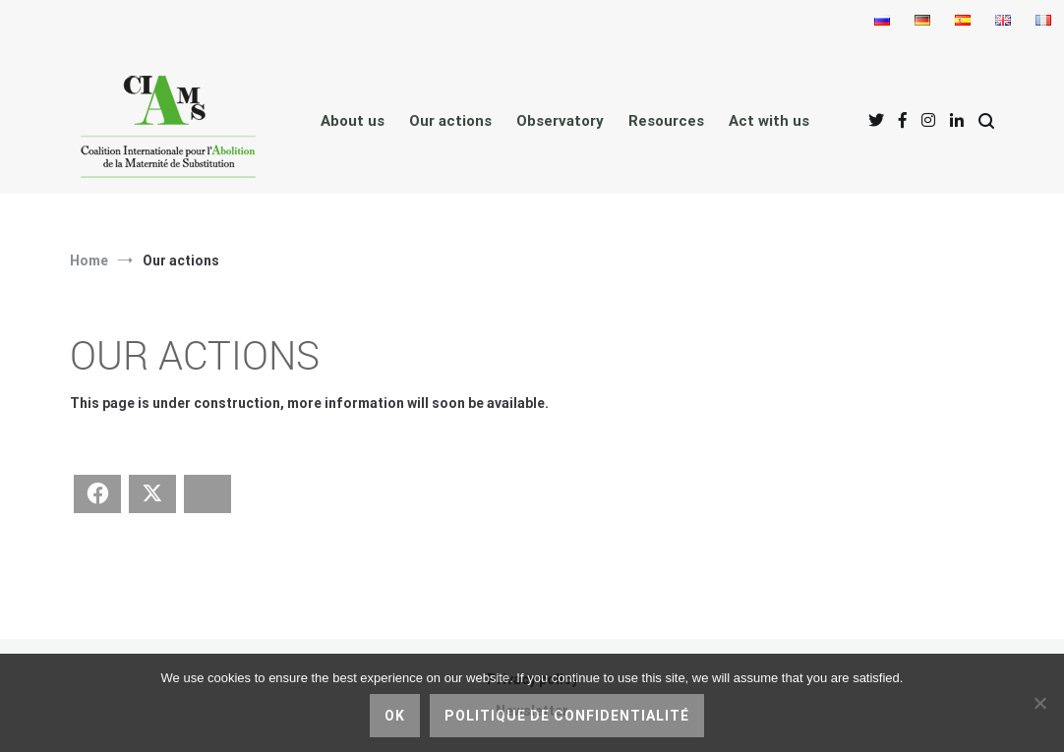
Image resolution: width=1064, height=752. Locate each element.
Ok (394, 715)
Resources (666, 121)
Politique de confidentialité (566, 715)
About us (352, 121)
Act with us (769, 121)
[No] (1039, 703)
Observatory (560, 121)
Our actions (450, 121)
